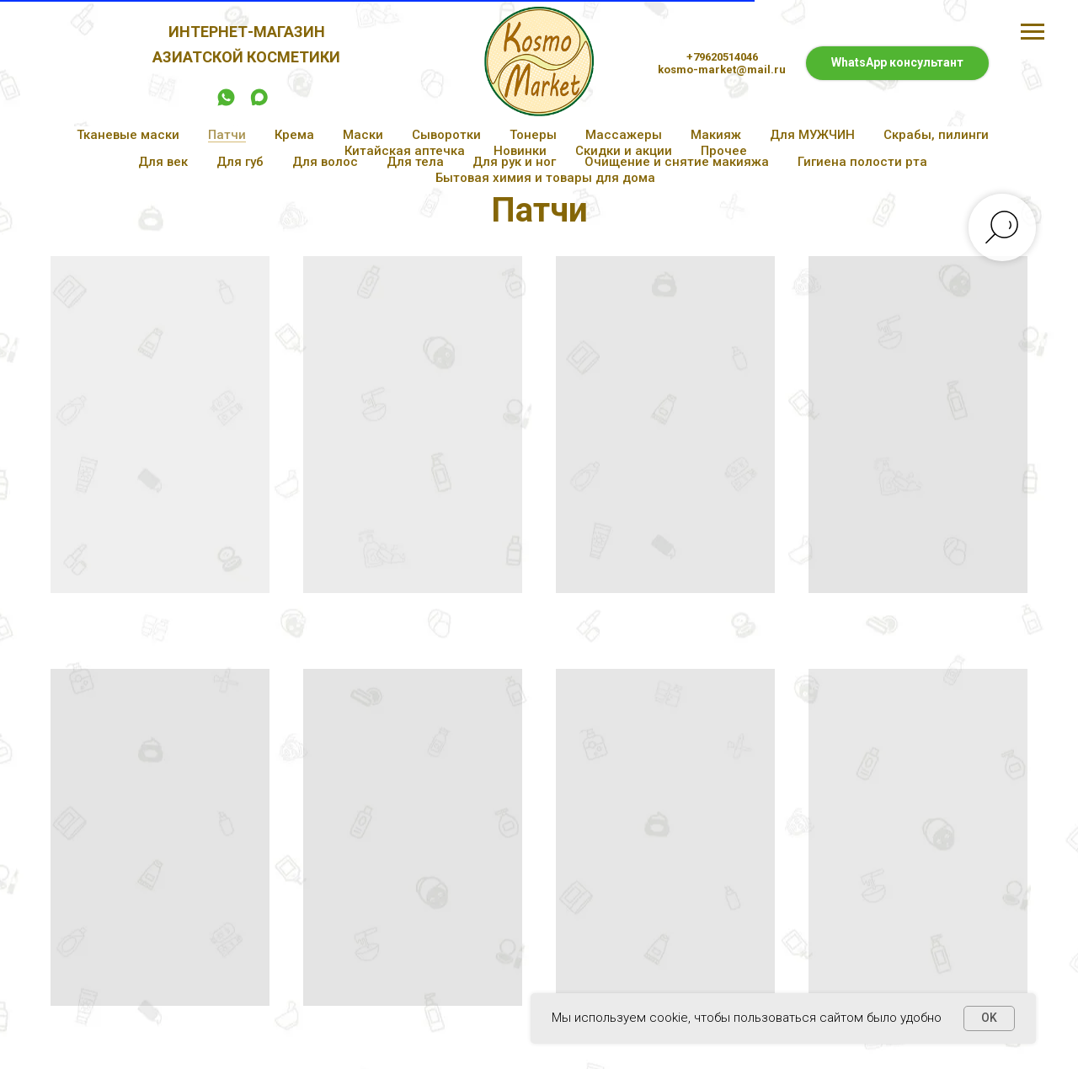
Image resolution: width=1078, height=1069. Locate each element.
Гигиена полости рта (862, 161)
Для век (163, 161)
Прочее (724, 150)
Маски (363, 134)
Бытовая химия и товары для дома (545, 177)
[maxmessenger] (259, 103)
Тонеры (533, 134)
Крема (294, 134)
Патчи (227, 134)
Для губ (240, 161)
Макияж (716, 134)
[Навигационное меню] (1032, 32)
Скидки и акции (623, 150)
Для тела (415, 161)
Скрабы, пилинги (936, 134)
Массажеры (623, 134)
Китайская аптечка (404, 150)
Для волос (325, 161)
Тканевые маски (128, 134)
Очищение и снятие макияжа (676, 161)
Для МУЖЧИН (812, 134)
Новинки (520, 150)
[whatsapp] (226, 103)
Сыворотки (446, 134)
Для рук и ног (514, 161)
